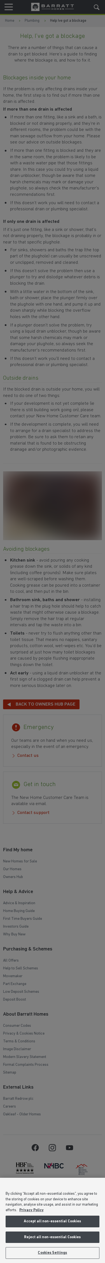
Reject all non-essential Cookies (52, 1237)
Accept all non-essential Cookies (52, 1221)
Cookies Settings (52, 1253)
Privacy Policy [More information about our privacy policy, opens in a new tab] (31, 1210)
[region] (52, 1220)
